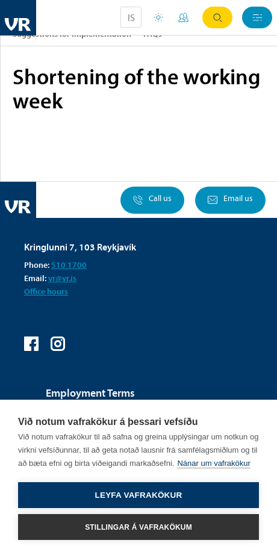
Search (217, 17)
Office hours (46, 291)
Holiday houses (158, 17)
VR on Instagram (58, 343)
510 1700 (69, 264)
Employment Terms (90, 393)
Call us (152, 200)
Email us (230, 200)
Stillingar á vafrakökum (138, 527)
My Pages (183, 17)
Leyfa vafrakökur (138, 495)
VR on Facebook (31, 343)
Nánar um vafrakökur (213, 463)
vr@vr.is (62, 278)
